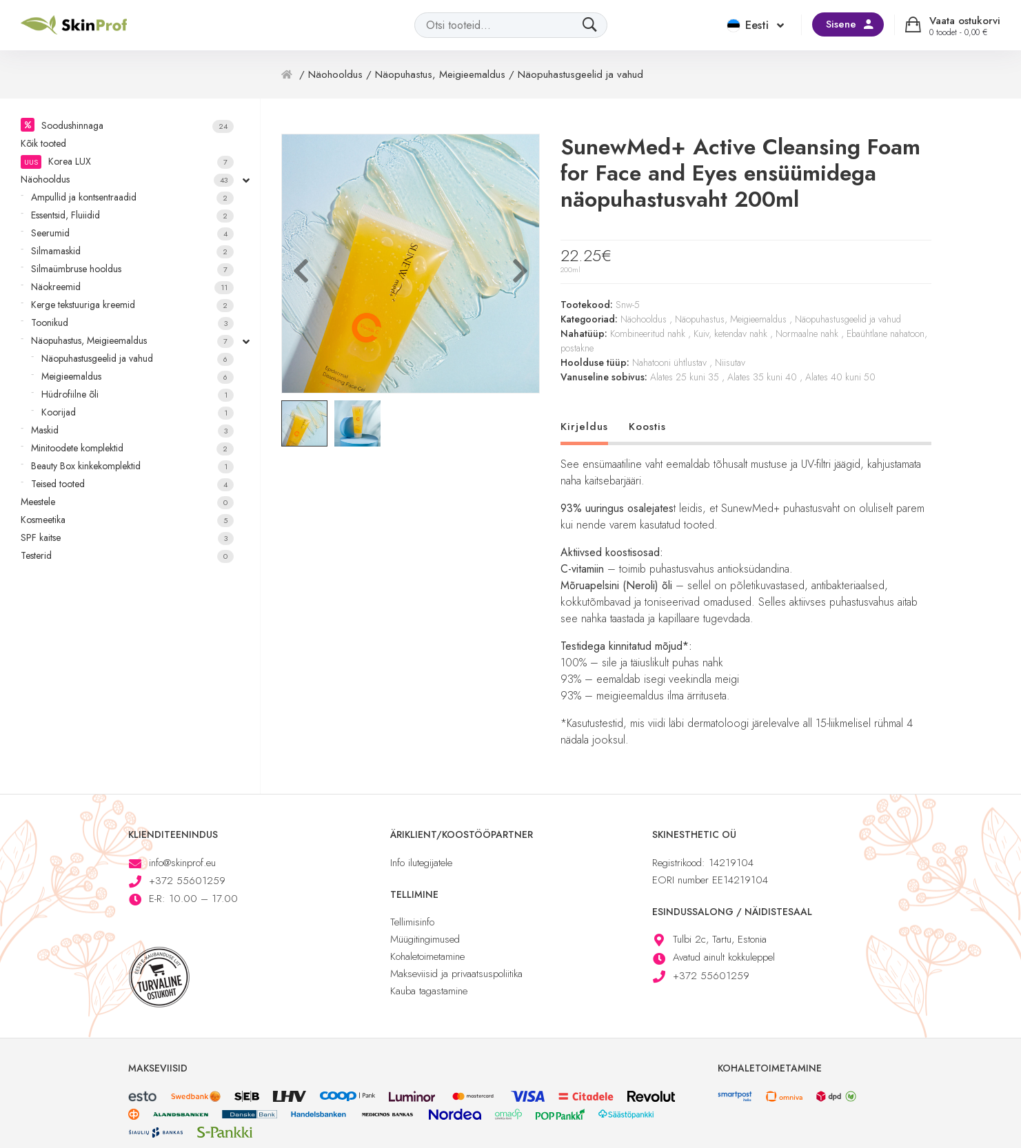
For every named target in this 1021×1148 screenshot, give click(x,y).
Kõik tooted (43, 143)
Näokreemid (132, 287)
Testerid (127, 556)
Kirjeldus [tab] (584, 426)
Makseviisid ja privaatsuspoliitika (456, 973)
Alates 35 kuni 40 (762, 377)
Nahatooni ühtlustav (669, 362)
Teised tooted (132, 484)
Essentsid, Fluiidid (132, 215)
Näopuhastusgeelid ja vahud (137, 358)
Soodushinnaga (137, 126)
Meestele (127, 502)
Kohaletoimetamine (427, 956)
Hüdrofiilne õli (137, 394)
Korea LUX (127, 161)
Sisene (841, 24)
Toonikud (132, 323)
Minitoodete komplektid (132, 448)
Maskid (132, 430)
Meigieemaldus (137, 376)
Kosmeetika (127, 520)
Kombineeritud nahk (647, 333)
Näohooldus (127, 179)
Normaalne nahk (807, 333)
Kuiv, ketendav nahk (730, 333)
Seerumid (132, 233)
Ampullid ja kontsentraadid (132, 197)
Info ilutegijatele (421, 862)
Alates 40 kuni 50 (840, 377)
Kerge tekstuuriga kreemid (132, 305)
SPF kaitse (127, 538)
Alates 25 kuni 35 (684, 377)
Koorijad (137, 412)
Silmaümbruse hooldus (132, 269)
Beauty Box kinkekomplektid (132, 466)
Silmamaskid (132, 251)
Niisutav (730, 362)
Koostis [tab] (647, 426)
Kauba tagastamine (428, 990)
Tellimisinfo (412, 922)
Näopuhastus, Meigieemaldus (132, 341)
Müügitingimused (425, 939)
